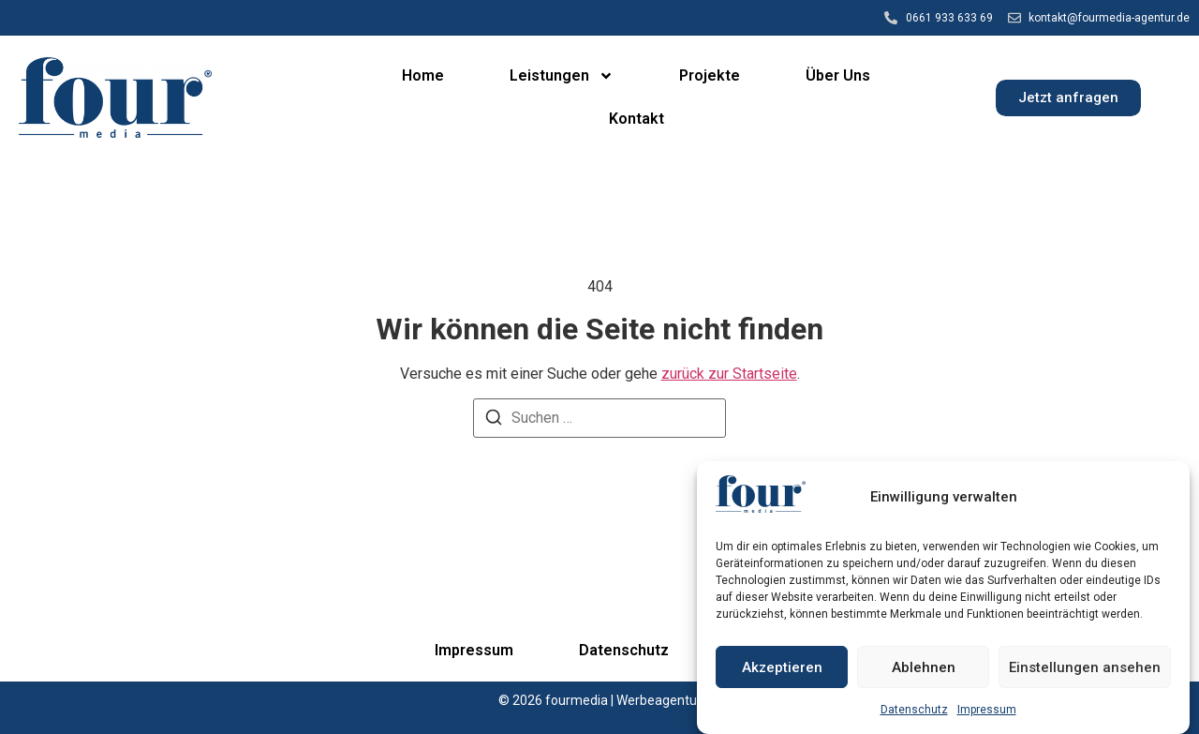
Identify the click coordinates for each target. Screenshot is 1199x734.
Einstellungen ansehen (1085, 667)
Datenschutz (914, 710)
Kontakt (636, 118)
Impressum (986, 710)
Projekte (709, 75)
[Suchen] (493, 420)
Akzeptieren (782, 667)
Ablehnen (923, 667)
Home (423, 75)
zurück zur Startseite (729, 373)
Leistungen (562, 76)
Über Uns (838, 75)
